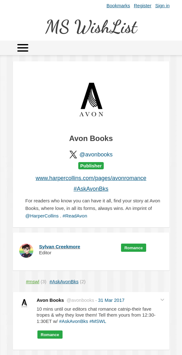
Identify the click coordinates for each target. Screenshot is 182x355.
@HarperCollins (42, 215)
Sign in (162, 5)
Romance (133, 247)
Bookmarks (118, 5)
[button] (162, 299)
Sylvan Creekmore (59, 246)
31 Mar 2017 (111, 300)
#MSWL (97, 321)
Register (143, 5)
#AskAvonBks (91, 189)
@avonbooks (96, 154)
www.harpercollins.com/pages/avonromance (91, 178)
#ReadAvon (75, 215)
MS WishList (91, 26)
